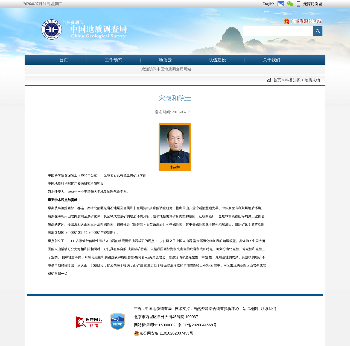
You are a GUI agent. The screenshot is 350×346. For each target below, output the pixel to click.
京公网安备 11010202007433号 (163, 333)
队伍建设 (217, 60)
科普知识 (293, 80)
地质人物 (312, 80)
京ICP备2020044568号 (197, 325)
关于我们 (271, 60)
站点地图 (250, 308)
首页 (63, 60)
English (268, 4)
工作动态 (113, 60)
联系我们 (268, 308)
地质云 (165, 60)
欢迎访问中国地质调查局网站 (166, 69)
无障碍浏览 (312, 4)
